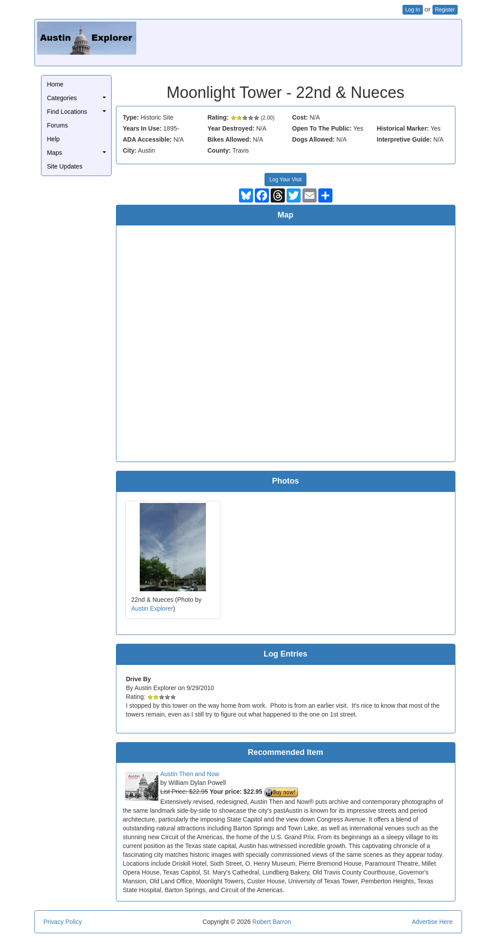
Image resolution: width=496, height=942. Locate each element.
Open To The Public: (322, 128)
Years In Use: (142, 128)
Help (53, 139)
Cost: (300, 117)
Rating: (218, 117)
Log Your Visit (285, 179)
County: (219, 150)
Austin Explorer (152, 608)
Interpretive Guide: (404, 139)
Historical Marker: (403, 128)
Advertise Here (432, 921)
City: (130, 150)
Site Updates (64, 166)
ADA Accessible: (147, 139)
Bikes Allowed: (229, 139)
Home (55, 84)
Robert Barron (271, 921)
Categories (62, 97)
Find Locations (67, 111)
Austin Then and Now (190, 773)
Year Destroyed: (231, 128)
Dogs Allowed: (313, 139)
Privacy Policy (63, 921)
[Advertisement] (298, 41)
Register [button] (445, 10)
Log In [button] (412, 10)
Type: (131, 117)
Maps (54, 152)
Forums (57, 125)
